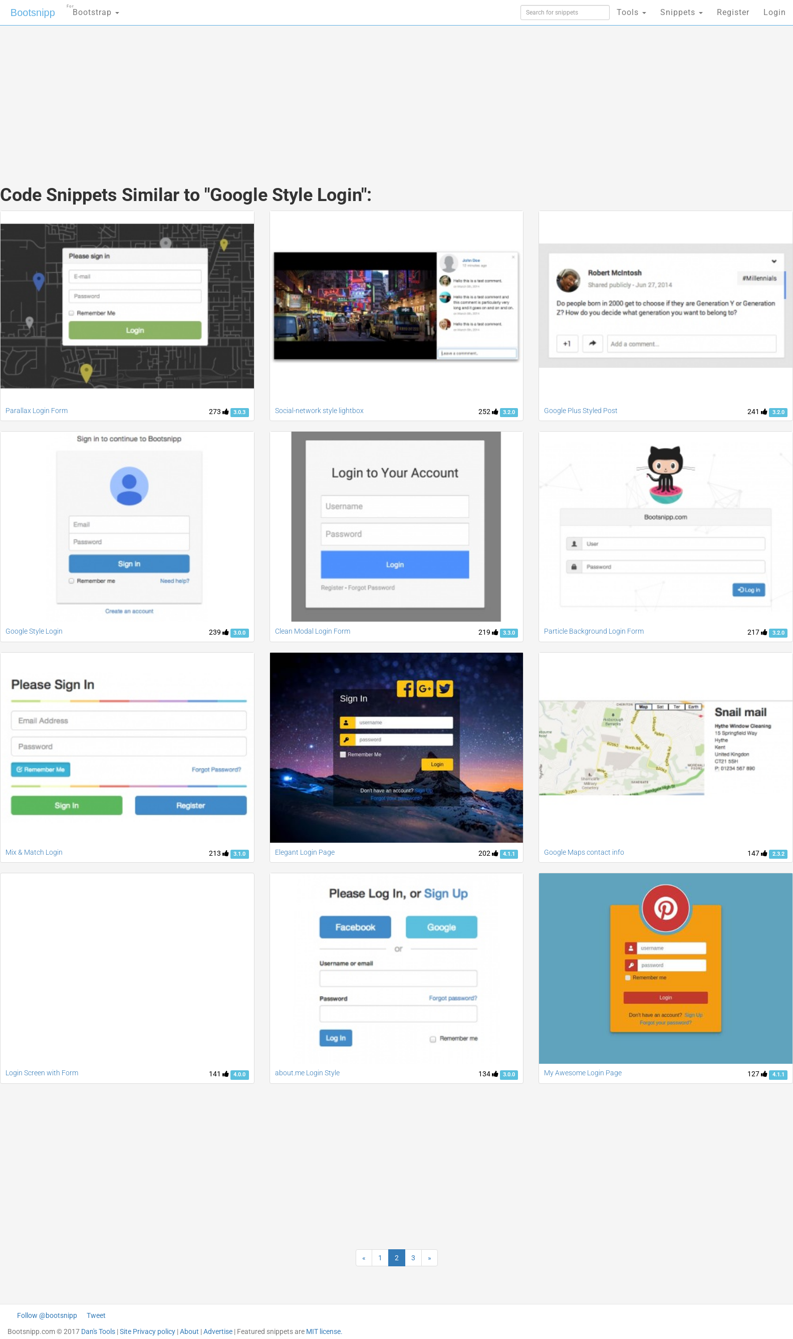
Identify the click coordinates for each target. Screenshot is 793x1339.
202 (488, 853)
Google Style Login (34, 631)
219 (488, 632)
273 (219, 412)
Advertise (217, 1331)
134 (488, 1074)
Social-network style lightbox (319, 411)
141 (219, 1074)
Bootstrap (93, 9)
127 (757, 1074)
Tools (631, 12)
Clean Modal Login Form (312, 631)
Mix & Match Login (34, 852)
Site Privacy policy (147, 1331)
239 (219, 632)
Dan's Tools (98, 1331)
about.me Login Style (307, 1073)
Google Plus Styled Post (581, 411)
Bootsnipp (33, 12)
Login (774, 12)
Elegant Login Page (305, 852)
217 (757, 632)
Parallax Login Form (37, 411)
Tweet (96, 1315)
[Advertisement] (322, 95)
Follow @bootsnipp (47, 1315)
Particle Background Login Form (594, 631)
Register (733, 12)
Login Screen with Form (42, 1073)
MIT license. (324, 1331)
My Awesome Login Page (583, 1073)
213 (219, 853)
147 (757, 853)
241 (757, 412)
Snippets (681, 12)
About (189, 1331)
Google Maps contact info (584, 852)
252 (488, 412)
